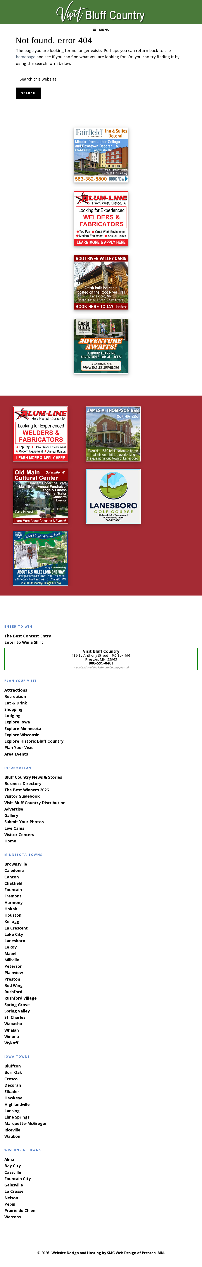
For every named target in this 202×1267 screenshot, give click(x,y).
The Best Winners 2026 (26, 789)
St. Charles (14, 1016)
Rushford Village (20, 997)
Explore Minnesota (22, 727)
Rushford (13, 991)
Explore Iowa (17, 721)
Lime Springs (16, 1116)
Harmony (13, 901)
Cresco (11, 1078)
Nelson (11, 1197)
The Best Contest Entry (27, 635)
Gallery (11, 815)
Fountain (13, 889)
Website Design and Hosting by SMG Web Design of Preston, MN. (108, 1252)
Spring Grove (17, 1004)
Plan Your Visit (18, 747)
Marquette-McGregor (25, 1123)
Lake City (13, 933)
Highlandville (17, 1104)
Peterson (13, 965)
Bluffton (12, 1065)
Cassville (12, 1171)
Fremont (12, 895)
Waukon (12, 1135)
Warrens (12, 1216)
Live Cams (14, 827)
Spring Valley (17, 1010)
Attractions (15, 689)
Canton (11, 876)
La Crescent (16, 927)
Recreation (15, 696)
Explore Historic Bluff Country (33, 740)
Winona (11, 1036)
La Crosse (14, 1190)
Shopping (13, 708)
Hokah (10, 908)
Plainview (13, 972)
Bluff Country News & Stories (33, 776)
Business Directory (22, 783)
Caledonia (14, 870)
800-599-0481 (101, 662)
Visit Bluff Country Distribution (35, 802)
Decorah (12, 1084)
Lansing (12, 1110)
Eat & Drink (15, 702)
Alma (9, 1159)
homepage (26, 56)
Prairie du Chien (19, 1210)
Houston (12, 914)
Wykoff (11, 1042)
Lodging (12, 715)
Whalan (11, 1029)
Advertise (13, 808)
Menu (104, 30)
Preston (12, 978)
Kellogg (11, 921)
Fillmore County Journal (113, 667)
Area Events (16, 753)
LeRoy (10, 946)
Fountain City (17, 1178)
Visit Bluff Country (101, 12)
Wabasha (13, 1023)
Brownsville (15, 863)
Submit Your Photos (24, 821)
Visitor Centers (19, 834)
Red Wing (13, 985)
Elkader (11, 1091)
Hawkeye (13, 1097)
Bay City (12, 1165)
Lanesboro (14, 940)
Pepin (9, 1203)
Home (10, 840)
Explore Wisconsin (22, 734)
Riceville (12, 1129)
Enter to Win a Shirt (23, 641)
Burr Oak (13, 1071)
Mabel (10, 952)
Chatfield (13, 882)
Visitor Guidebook (22, 795)
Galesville (13, 1184)
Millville (11, 959)
